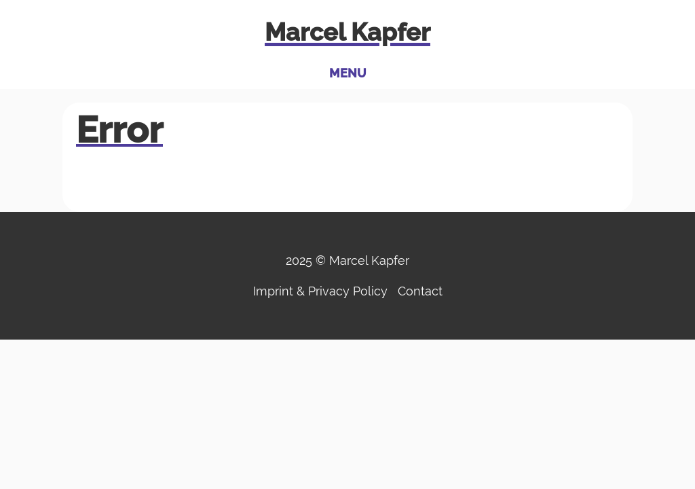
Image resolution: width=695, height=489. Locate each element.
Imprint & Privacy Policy (320, 291)
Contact (420, 291)
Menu (348, 73)
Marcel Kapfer (347, 32)
